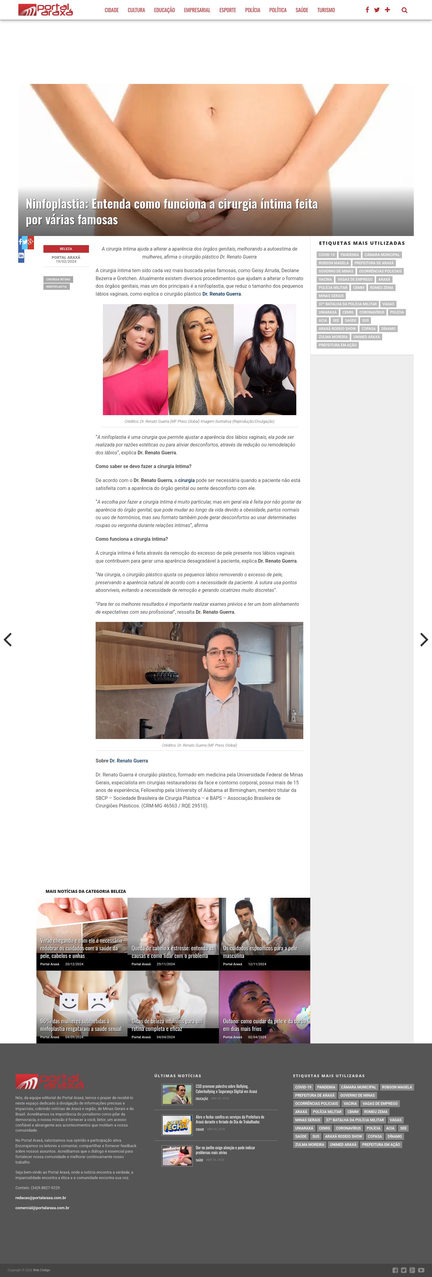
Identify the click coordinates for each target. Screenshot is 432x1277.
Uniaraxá (328, 312)
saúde (350, 320)
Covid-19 (327, 255)
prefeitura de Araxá (374, 263)
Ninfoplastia (56, 286)
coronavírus (371, 312)
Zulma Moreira (333, 337)
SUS (365, 320)
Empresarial (197, 10)
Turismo (326, 10)
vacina (325, 279)
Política (278, 10)
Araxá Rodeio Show (337, 329)
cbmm (358, 288)
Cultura (136, 10)
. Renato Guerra (131, 761)
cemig (348, 312)
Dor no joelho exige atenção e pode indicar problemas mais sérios (225, 1150)
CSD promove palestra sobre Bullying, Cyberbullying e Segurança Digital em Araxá (226, 1089)
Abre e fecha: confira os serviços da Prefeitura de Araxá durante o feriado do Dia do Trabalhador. (230, 1120)
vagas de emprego (355, 279)
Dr (112, 761)
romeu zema (381, 288)
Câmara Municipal (382, 255)
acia (323, 320)
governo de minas (336, 271)
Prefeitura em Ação (338, 345)
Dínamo (388, 329)
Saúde (302, 10)
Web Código (41, 1270)
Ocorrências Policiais (380, 271)
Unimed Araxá (366, 337)
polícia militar (333, 288)
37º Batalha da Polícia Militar (348, 304)
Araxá (384, 279)
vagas (388, 304)
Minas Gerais (331, 296)
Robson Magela (334, 263)
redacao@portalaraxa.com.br (40, 1197)
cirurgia (187, 480)
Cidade (112, 10)
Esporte (227, 10)
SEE (336, 320)
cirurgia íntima (58, 279)
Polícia (252, 10)
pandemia (350, 255)
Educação (164, 10)
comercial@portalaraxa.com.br (42, 1208)
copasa (369, 329)
